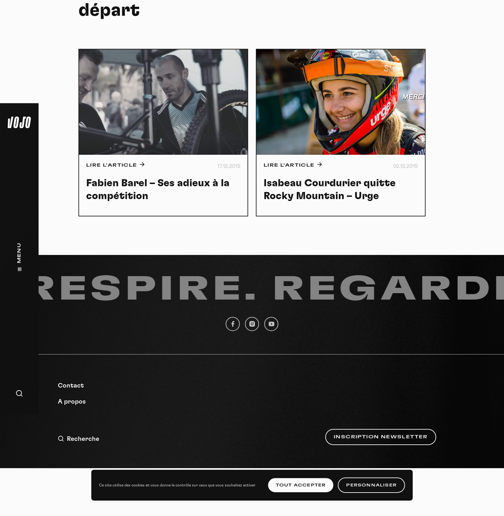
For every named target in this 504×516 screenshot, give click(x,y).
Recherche (78, 438)
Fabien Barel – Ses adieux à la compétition (158, 189)
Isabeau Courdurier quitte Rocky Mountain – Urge (330, 189)
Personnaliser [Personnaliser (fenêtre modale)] (371, 485)
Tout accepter (301, 485)
